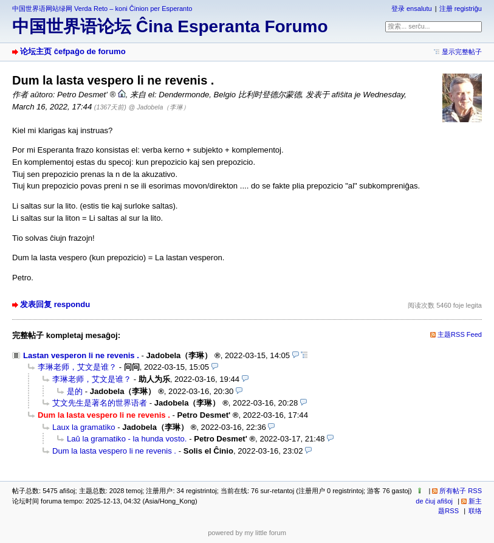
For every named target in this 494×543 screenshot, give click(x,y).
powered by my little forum (247, 532)
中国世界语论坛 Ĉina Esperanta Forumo (170, 26)
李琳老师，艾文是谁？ (77, 367)
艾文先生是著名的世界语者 (99, 402)
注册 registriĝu (460, 8)
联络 (475, 510)
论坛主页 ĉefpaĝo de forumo (73, 51)
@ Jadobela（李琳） (159, 107)
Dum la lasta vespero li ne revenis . (114, 450)
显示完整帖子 (462, 51)
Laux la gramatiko (83, 427)
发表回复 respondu (55, 304)
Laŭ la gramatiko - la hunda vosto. (127, 438)
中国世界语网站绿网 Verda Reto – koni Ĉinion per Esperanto (102, 8)
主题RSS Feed (459, 334)
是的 (75, 391)
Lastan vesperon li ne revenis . (81, 355)
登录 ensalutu (411, 8)
